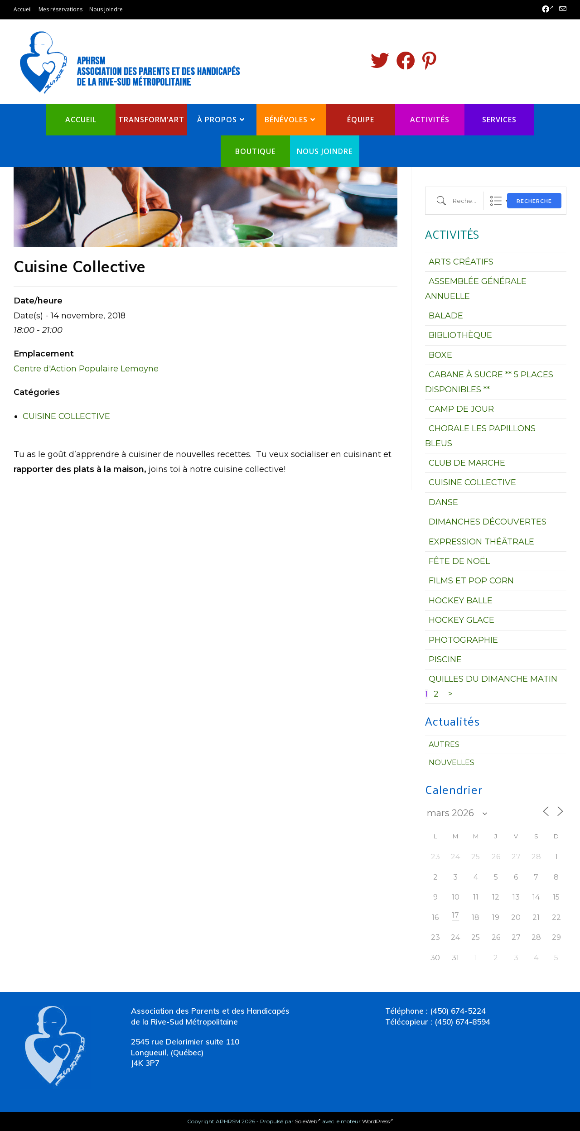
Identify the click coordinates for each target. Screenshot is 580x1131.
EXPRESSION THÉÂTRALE (481, 542)
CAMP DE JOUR (461, 409)
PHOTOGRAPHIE (463, 640)
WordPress (377, 1121)
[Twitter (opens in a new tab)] (380, 60)
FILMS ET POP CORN (471, 581)
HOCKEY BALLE (461, 601)
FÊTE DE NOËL (459, 561)
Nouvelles (451, 762)
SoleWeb (308, 1121)
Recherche (534, 201)
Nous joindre (106, 9)
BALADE (446, 316)
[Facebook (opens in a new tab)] (547, 9)
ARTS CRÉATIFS (461, 262)
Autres (444, 744)
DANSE (443, 502)
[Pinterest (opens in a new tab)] (429, 60)
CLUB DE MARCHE (467, 463)
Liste (496, 201)
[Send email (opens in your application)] (561, 9)
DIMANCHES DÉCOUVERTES (487, 522)
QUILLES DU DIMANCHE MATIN (493, 679)
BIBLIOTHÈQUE (460, 335)
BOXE (440, 355)
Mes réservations (60, 9)
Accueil (23, 9)
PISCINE (445, 659)
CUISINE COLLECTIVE (66, 416)
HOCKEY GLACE (461, 620)
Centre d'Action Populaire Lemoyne (86, 369)
